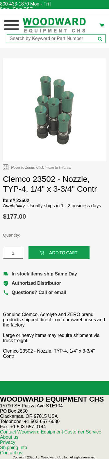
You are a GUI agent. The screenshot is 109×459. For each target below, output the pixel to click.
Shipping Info (13, 447)
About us (9, 437)
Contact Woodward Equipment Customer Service (50, 431)
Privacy (7, 442)
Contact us (11, 452)
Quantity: (9, 235)
